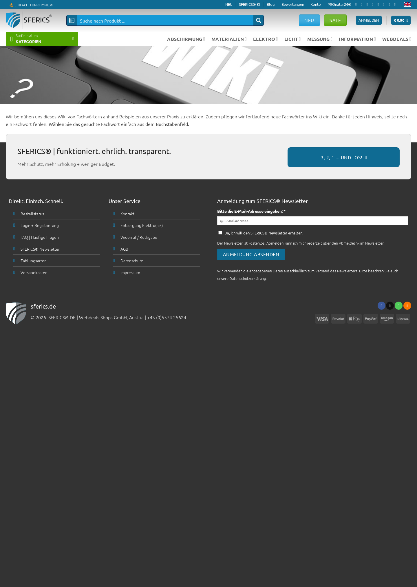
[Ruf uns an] (379, 4)
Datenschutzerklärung (247, 278)
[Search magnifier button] (258, 20)
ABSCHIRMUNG (186, 39)
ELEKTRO (265, 39)
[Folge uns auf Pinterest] (385, 4)
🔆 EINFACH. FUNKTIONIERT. (31, 4)
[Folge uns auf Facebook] (357, 4)
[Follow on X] (368, 4)
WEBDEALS (396, 39)
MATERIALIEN (229, 39)
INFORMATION (357, 39)
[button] (401, 20)
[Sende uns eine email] (374, 4)
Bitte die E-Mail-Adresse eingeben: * (251, 211)
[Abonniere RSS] (390, 4)
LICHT (292, 39)
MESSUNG (320, 39)
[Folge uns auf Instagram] (362, 4)
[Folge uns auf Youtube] (396, 4)
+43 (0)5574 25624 (166, 317)
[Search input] (165, 20)
